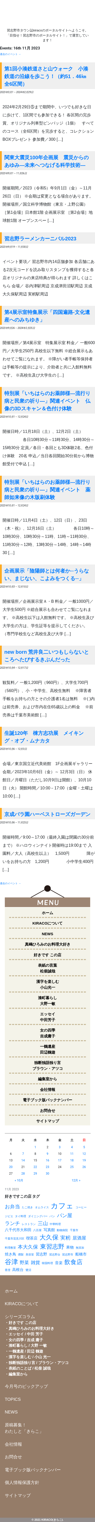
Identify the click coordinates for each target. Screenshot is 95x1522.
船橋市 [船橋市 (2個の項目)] (81, 1254)
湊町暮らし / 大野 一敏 (28, 1345)
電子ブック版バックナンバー (47, 1100)
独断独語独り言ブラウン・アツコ (47, 1065)
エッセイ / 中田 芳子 (26, 1334)
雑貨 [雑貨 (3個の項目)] (35, 1262)
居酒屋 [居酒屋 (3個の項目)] (79, 1238)
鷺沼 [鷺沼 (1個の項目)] (28, 1270)
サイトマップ (47, 1121)
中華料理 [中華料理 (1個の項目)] (55, 1224)
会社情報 (47, 1089)
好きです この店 (47, 955)
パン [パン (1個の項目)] (52, 1216)
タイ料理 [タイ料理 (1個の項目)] (20, 1216)
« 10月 (19, 1180)
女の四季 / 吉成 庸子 (26, 1340)
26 (84, 1167)
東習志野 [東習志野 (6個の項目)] (52, 1246)
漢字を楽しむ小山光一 (47, 984)
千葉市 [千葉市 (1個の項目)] (74, 1230)
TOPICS (13, 1399)
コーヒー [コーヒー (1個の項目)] (81, 1207)
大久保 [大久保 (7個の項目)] (49, 1237)
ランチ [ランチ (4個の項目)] (12, 1223)
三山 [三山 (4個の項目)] (43, 1223)
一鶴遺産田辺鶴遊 (47, 1049)
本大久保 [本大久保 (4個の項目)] (28, 1247)
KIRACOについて (47, 923)
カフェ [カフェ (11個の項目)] (62, 1205)
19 (84, 1160)
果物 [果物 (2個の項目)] (70, 1247)
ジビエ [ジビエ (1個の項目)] (9, 1216)
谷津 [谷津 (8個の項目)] (11, 1262)
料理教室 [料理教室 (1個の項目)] (10, 1247)
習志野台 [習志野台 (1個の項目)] (54, 1254)
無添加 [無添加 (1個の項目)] (80, 1247)
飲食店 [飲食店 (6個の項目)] (73, 1262)
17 (60, 1160)
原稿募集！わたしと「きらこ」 (24, 1428)
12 (84, 1154)
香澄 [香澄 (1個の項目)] (7, 1270)
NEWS (47, 934)
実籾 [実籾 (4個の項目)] (65, 1238)
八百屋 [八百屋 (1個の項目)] (37, 1230)
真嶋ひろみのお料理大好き (47, 944)
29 (35, 1173)
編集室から (47, 1079)
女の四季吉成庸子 (47, 1033)
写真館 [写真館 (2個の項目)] (49, 1230)
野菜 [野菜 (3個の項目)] (24, 1262)
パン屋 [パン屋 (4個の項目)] (64, 1215)
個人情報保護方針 (22, 1482)
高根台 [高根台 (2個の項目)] (18, 1269)
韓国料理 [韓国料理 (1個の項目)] (47, 1263)
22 (35, 1167)
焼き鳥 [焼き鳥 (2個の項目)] (10, 1254)
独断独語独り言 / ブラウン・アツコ (39, 1362)
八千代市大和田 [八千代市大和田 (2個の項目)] (18, 1230)
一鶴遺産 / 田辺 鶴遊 (26, 1351)
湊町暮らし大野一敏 (47, 1001)
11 (72, 1154)
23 (47, 1167)
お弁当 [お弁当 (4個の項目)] (12, 1207)
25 (72, 1167)
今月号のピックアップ (26, 1386)
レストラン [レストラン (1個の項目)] (29, 1224)
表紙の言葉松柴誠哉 (47, 968)
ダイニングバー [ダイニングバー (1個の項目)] (38, 1216)
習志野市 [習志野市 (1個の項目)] (67, 1254)
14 (23, 1160)
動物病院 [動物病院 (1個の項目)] (62, 1230)
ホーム (47, 913)
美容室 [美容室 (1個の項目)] (30, 1254)
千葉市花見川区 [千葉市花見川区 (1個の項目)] (14, 1238)
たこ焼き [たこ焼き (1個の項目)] (27, 1207)
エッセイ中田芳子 (47, 1017)
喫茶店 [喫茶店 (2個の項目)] (31, 1238)
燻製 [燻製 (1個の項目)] (21, 1254)
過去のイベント (10, 54)
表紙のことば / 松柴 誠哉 (30, 1368)
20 (11, 1167)
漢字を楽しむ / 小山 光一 (30, 1357)
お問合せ (47, 1110)
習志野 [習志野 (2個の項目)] (41, 1254)
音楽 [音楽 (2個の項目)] (59, 1263)
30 (47, 1173)
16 (47, 1160)
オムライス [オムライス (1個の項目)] (42, 1207)
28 (23, 1173)
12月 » (76, 1180)
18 (72, 1160)
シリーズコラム (20, 1316)
